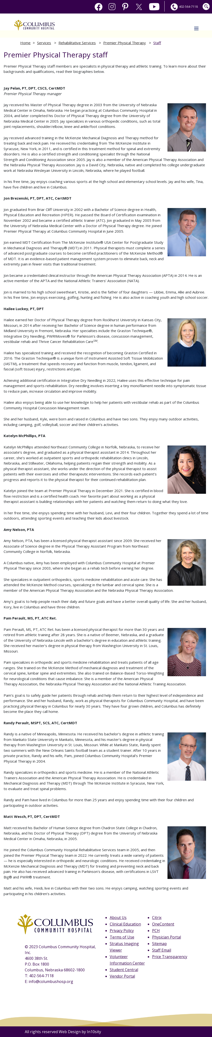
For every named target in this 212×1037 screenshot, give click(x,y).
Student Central (124, 969)
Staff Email (161, 950)
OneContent (163, 924)
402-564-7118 (183, 7)
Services (44, 42)
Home (25, 42)
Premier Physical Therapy (124, 42)
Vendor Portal (122, 976)
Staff (157, 42)
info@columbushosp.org (51, 981)
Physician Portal (166, 937)
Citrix (156, 917)
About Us (118, 917)
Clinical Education (125, 924)
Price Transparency (169, 956)
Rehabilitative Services (77, 42)
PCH (156, 930)
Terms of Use (122, 937)
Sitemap (159, 943)
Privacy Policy (122, 930)
